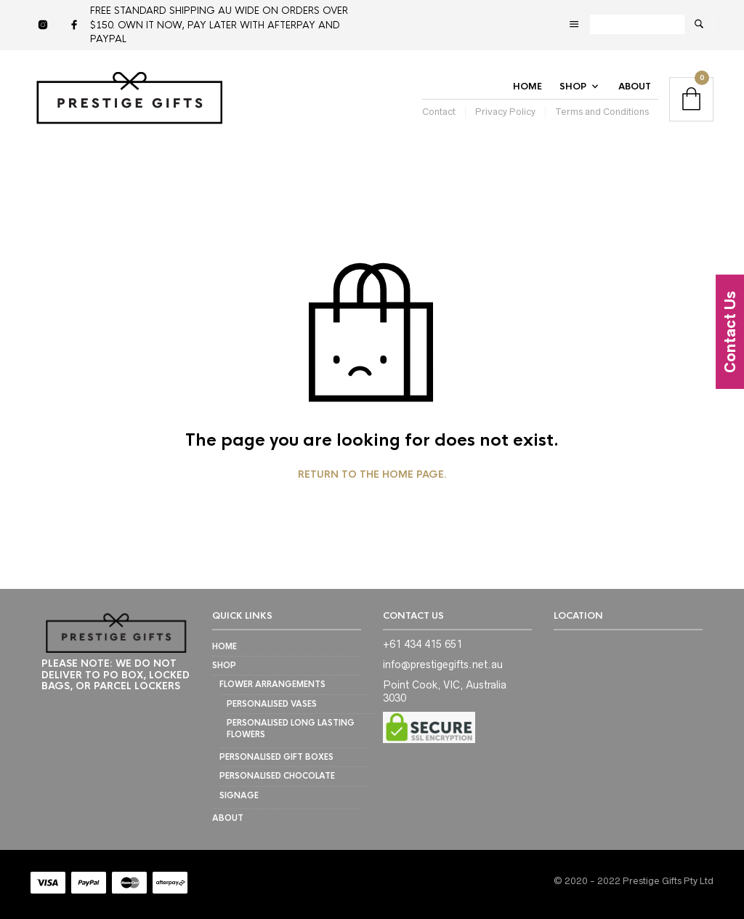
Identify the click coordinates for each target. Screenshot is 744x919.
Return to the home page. (372, 475)
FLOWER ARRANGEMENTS (272, 684)
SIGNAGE (239, 795)
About (634, 86)
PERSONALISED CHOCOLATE (277, 776)
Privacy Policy (505, 111)
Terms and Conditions (602, 111)
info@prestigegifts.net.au (443, 664)
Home (527, 86)
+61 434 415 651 (422, 644)
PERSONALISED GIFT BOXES (276, 757)
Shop (572, 86)
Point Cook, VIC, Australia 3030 (444, 691)
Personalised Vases (272, 704)
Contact (439, 111)
